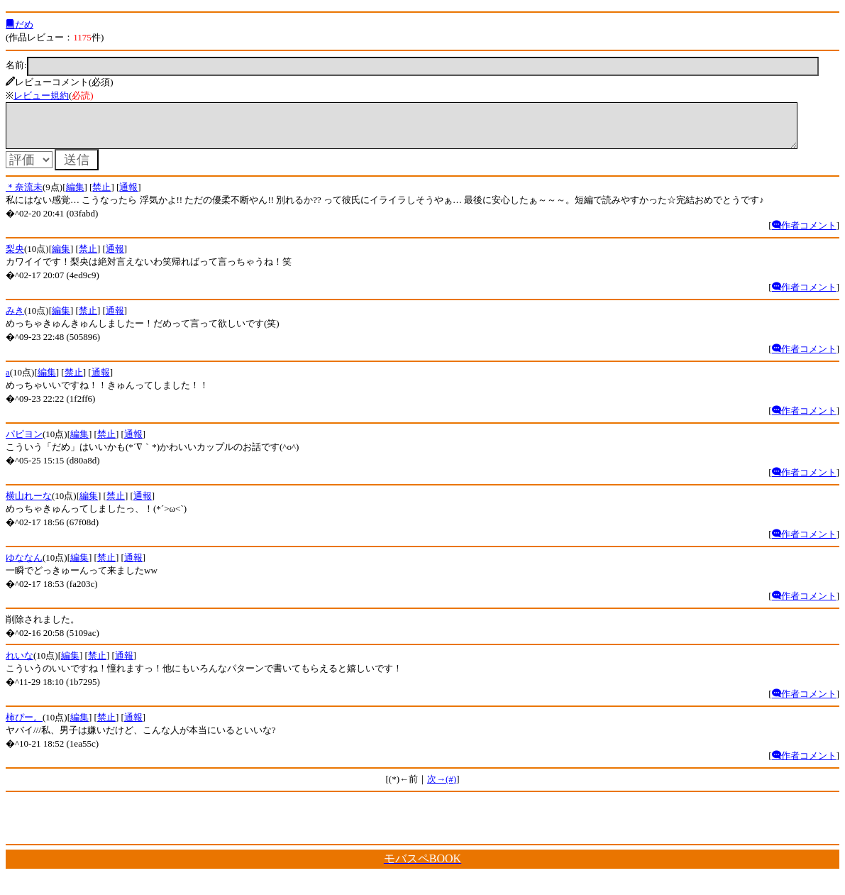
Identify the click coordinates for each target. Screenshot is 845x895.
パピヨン (24, 442)
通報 (128, 195)
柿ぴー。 (24, 725)
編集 (75, 195)
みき (15, 319)
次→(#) (441, 787)
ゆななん (24, 566)
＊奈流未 (24, 195)
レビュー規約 (41, 95)
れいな (19, 664)
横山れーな (29, 504)
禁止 (101, 195)
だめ (19, 24)
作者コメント (804, 234)
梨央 (15, 257)
